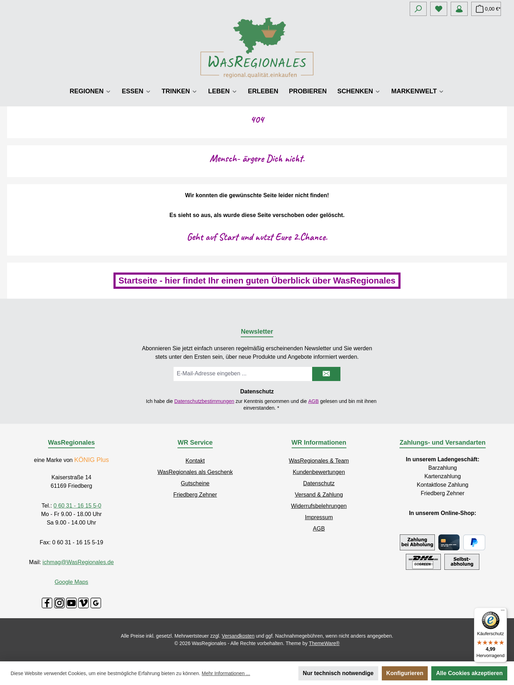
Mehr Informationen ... (226, 673)
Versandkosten (238, 636)
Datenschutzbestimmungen (204, 401)
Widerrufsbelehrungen (318, 506)
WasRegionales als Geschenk (195, 472)
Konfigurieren (405, 673)
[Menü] (502, 612)
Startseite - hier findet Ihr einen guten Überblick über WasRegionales (256, 280)
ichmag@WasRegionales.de (78, 562)
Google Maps (71, 582)
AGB (313, 401)
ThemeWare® (324, 643)
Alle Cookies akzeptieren (469, 673)
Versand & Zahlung (319, 495)
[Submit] (326, 374)
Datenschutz (319, 483)
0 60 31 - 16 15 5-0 (77, 506)
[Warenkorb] (486, 9)
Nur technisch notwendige (338, 673)
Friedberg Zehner (195, 495)
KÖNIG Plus (91, 459)
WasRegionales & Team (319, 461)
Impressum (319, 517)
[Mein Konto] (459, 9)
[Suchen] (418, 9)
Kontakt (195, 461)
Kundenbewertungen (319, 472)
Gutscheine (195, 483)
